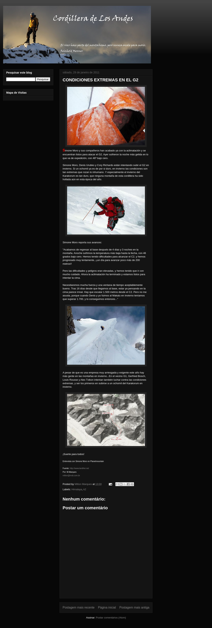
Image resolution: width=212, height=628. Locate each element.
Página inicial (107, 607)
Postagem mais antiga (134, 607)
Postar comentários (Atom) (111, 617)
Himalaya (77, 489)
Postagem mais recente (79, 607)
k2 (84, 489)
